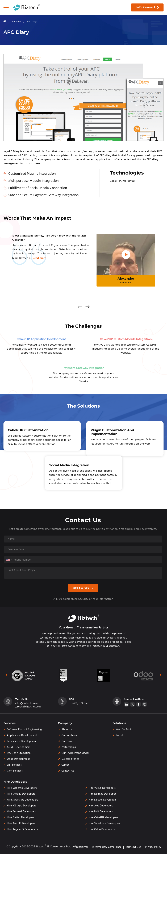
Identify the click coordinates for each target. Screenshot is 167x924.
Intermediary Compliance (107, 848)
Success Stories (70, 759)
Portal (119, 736)
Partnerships (68, 748)
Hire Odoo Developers (102, 830)
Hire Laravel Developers (102, 800)
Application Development (22, 736)
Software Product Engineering (24, 730)
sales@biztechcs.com (27, 704)
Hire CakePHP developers (103, 818)
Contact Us (67, 771)
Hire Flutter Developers (20, 818)
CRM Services (15, 771)
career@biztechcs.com (28, 707)
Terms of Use (133, 848)
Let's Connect (145, 7)
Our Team (67, 742)
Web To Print (123, 730)
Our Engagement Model (75, 754)
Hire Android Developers (21, 812)
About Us (66, 730)
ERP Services (14, 765)
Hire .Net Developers (101, 806)
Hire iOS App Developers (21, 806)
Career (65, 765)
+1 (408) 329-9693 (79, 704)
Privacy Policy (153, 848)
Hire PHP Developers (101, 812)
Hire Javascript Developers (22, 800)
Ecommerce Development (22, 742)
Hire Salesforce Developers (104, 824)
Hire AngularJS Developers (22, 830)
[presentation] (79, 306)
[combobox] (9, 560)
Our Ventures (69, 736)
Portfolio (16, 21)
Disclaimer (82, 848)
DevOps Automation (19, 754)
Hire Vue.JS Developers (102, 788)
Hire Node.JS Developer (102, 794)
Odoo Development (18, 759)
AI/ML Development (19, 748)
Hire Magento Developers (22, 788)
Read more (39, 258)
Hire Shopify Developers (21, 794)
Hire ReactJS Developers (21, 824)
